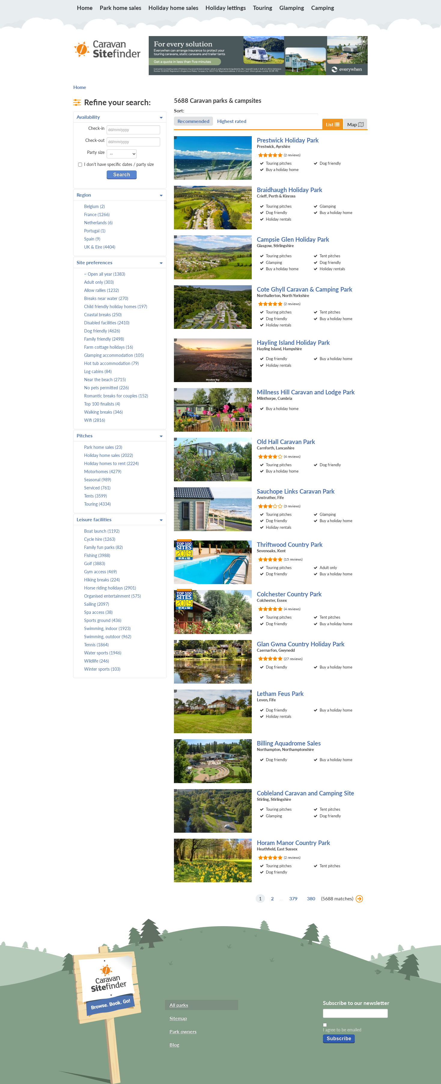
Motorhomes (102, 471)
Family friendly (104, 338)
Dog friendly (102, 330)
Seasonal (97, 479)
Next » (359, 898)
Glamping (291, 7)
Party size (96, 152)
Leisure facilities (120, 519)
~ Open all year (104, 274)
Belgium (94, 206)
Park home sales (120, 7)
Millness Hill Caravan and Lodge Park (306, 392)
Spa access (98, 612)
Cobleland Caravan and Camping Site (305, 793)
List (332, 124)
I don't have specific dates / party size (116, 164)
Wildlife (96, 660)
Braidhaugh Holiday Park (289, 189)
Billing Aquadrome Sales (289, 743)
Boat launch (102, 531)
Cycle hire (99, 539)
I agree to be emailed (342, 1029)
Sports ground (102, 620)
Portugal (94, 230)
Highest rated (231, 121)
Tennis (96, 644)
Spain (92, 238)
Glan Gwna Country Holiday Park (301, 644)
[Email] (355, 1013)
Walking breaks (103, 412)
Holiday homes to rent (111, 463)
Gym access (100, 571)
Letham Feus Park (280, 693)
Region (120, 195)
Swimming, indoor (107, 628)
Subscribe (339, 1038)
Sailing (96, 604)
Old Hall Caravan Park (286, 441)
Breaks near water (106, 298)
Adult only (99, 282)
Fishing (97, 555)
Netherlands (98, 222)
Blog (174, 1044)
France (97, 214)
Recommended (193, 121)
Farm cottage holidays (108, 347)
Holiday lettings (225, 7)
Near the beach (105, 379)
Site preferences (120, 262)
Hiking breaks (102, 579)
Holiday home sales (173, 7)
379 (293, 898)
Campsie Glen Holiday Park (293, 239)
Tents (95, 495)
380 (311, 898)
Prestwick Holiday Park (288, 140)
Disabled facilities (106, 322)
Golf (94, 563)
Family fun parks (103, 547)
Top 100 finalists (102, 403)
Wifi (94, 420)
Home (85, 7)
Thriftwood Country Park (290, 544)
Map (355, 124)
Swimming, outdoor (107, 636)
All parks (178, 1005)
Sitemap (178, 1018)
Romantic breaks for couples (116, 395)
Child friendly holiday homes (115, 306)
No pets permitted (106, 387)
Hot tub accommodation (111, 363)
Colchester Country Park (289, 594)
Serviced (97, 487)
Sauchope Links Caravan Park (296, 491)
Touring (262, 7)
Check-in (96, 128)
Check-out (95, 140)
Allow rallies (101, 290)
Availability (120, 117)
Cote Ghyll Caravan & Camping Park (304, 289)
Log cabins (98, 371)
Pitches (120, 436)
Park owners (182, 1031)
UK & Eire (99, 247)
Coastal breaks (103, 314)
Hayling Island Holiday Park (293, 342)
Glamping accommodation (114, 355)
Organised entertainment (112, 596)
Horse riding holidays (110, 587)
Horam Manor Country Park (293, 842)
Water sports (102, 652)
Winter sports (102, 669)
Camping (322, 7)
